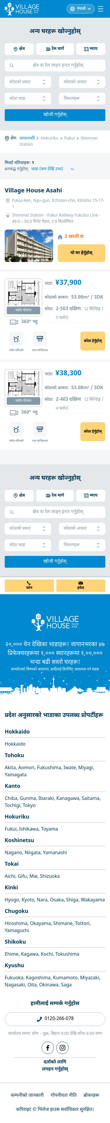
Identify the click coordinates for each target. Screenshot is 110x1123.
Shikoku (15, 942)
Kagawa (29, 955)
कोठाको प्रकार (27, 82)
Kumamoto (65, 978)
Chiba (11, 799)
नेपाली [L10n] (81, 8)
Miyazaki (89, 978)
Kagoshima (38, 978)
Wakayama (93, 900)
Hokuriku (17, 817)
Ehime (11, 955)
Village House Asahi (33, 191)
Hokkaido (17, 732)
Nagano (13, 853)
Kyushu (14, 965)
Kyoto (28, 900)
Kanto (12, 786)
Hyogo (12, 900)
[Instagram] (62, 1048)
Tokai (12, 864)
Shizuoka (50, 877)
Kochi (47, 955)
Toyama (49, 829)
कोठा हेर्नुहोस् (93, 341)
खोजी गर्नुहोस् (55, 115)
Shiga (72, 900)
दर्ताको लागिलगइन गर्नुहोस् (55, 1066)
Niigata (32, 853)
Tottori (82, 924)
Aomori (26, 768)
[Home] (55, 622)
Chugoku (16, 911)
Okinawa (49, 985)
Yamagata (16, 775)
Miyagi (85, 768)
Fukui (11, 829)
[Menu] (100, 9)
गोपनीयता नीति (64, 1096)
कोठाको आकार (82, 82)
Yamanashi (55, 853)
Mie (33, 877)
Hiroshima (16, 924)
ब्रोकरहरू (91, 1096)
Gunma (28, 799)
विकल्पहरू (82, 99)
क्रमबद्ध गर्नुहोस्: (17, 169)
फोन (29, 588)
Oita (32, 985)
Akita (10, 768)
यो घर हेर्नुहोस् (81, 253)
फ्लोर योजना (24, 310)
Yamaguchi (17, 931)
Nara (42, 900)
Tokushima (67, 955)
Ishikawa (28, 829)
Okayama (40, 924)
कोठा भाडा (27, 99)
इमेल (80, 588)
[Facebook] (48, 1048)
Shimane (63, 924)
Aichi (10, 877)
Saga (66, 985)
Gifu (22, 877)
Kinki (11, 888)
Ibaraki (46, 799)
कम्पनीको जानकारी (27, 1096)
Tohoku (14, 755)
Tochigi (12, 806)
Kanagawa (67, 799)
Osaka (57, 900)
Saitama (91, 799)
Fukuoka (14, 978)
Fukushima (49, 768)
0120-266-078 (59, 1019)
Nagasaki (15, 985)
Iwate (70, 768)
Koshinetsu (19, 840)
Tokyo (29, 806)
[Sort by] (53, 169)
